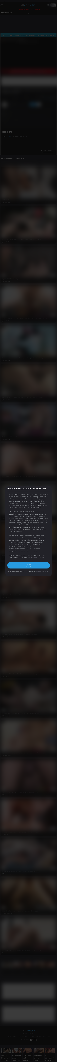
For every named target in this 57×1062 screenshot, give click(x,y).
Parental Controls (37, 557)
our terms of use (41, 571)
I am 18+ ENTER (28, 565)
